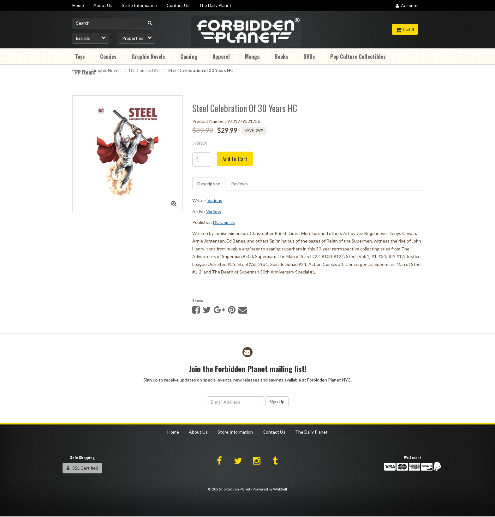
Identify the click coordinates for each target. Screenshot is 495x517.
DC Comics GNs (145, 70)
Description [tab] (208, 183)
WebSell (280, 489)
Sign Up (276, 401)
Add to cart (235, 159)
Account (407, 5)
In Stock (199, 143)
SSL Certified (82, 468)
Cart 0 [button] (405, 29)
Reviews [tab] (239, 183)
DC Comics (224, 222)
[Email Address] (235, 401)
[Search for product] (113, 23)
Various (214, 200)
